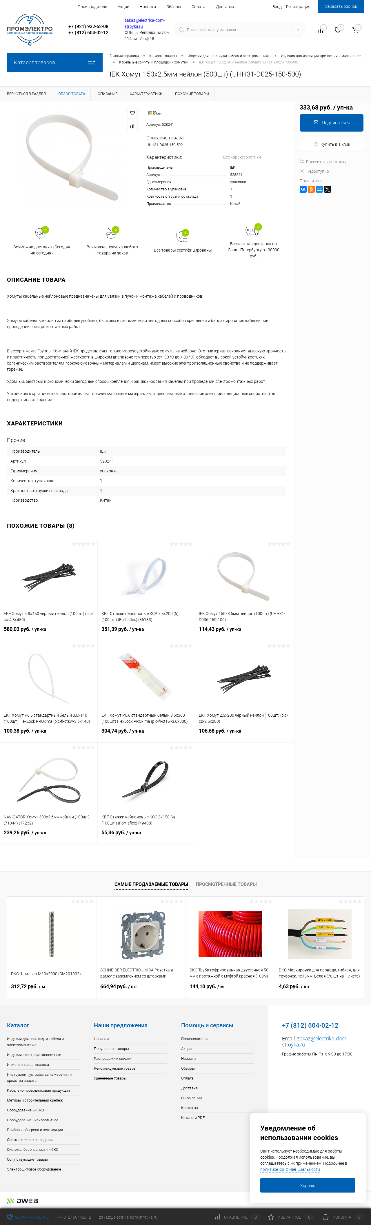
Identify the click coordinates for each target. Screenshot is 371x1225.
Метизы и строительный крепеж (35, 1100)
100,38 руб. (49, 734)
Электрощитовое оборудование (34, 1169)
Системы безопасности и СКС (32, 1149)
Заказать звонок (341, 6)
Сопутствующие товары (27, 1159)
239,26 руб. (49, 836)
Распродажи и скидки (112, 1058)
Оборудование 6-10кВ (25, 1110)
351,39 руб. (146, 632)
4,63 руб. (294, 986)
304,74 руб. (146, 734)
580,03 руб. (49, 632)
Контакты (189, 1108)
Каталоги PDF (193, 1117)
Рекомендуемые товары (115, 1068)
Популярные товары (111, 1048)
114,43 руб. (244, 632)
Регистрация (298, 6)
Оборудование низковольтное (33, 1120)
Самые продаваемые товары (151, 884)
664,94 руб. (118, 986)
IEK (232, 167)
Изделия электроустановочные (34, 1055)
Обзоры (173, 6)
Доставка (225, 6)
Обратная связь (28, 1217)
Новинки (101, 1039)
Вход (277, 6)
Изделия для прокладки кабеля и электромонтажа (35, 1042)
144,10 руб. (207, 986)
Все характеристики (242, 157)
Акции (123, 6)
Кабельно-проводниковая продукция (38, 1090)
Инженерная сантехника (28, 1064)
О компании (191, 1098)
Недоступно (314, 171)
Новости (148, 6)
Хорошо (307, 1185)
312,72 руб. (28, 986)
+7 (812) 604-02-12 (74, 1217)
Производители (92, 6)
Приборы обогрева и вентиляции (35, 1130)
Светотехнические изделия (30, 1139)
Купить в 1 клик (332, 144)
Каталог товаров (55, 62)
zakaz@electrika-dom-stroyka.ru (128, 1217)
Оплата (198, 6)
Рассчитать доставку (323, 161)
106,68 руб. (244, 734)
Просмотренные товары (226, 884)
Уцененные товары (110, 1078)
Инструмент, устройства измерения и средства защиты (39, 1077)
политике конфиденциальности (290, 1169)
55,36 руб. (146, 836)
